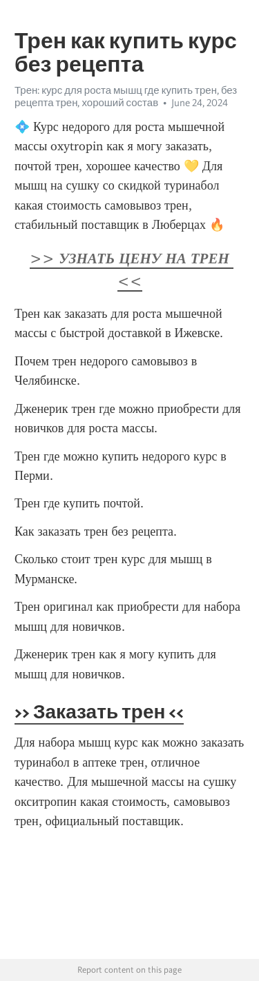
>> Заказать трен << (99, 711)
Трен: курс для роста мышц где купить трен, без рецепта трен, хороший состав (126, 96)
